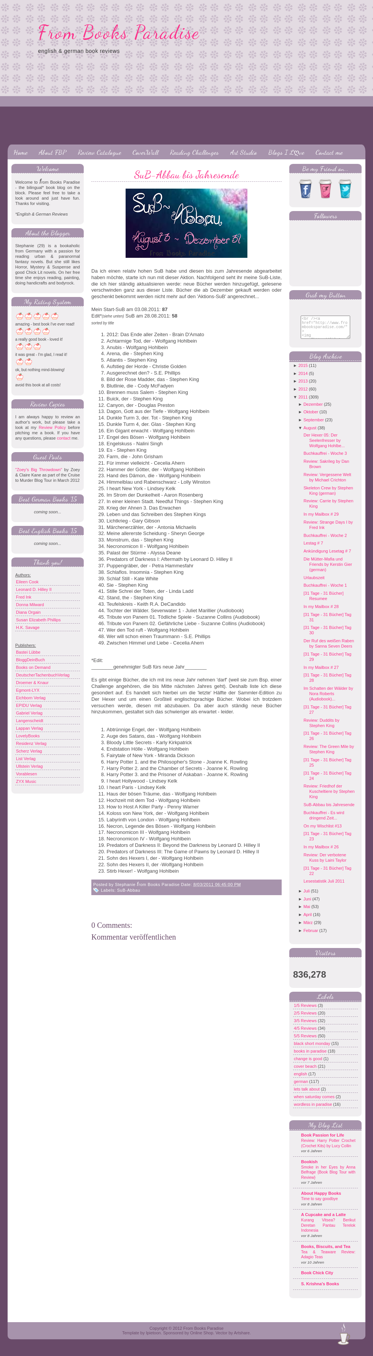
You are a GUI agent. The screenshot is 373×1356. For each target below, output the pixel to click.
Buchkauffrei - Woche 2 (325, 541)
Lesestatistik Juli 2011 (323, 886)
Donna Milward (30, 604)
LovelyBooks (28, 736)
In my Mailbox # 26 (320, 852)
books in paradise (311, 1056)
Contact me (329, 152)
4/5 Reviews (306, 1034)
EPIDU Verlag (29, 705)
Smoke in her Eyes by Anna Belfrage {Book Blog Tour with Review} (328, 1178)
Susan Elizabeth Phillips (38, 620)
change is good (309, 1064)
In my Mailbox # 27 (320, 673)
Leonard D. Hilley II (34, 589)
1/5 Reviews (306, 1011)
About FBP (52, 152)
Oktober (310, 417)
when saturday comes (315, 1102)
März (307, 928)
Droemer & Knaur (32, 682)
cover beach (306, 1072)
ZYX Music (26, 781)
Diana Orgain (28, 612)
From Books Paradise (119, 32)
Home (20, 152)
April (307, 920)
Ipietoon (153, 1338)
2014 (303, 379)
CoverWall (145, 152)
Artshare (242, 1338)
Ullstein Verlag (29, 766)
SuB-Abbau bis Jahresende (186, 174)
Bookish (309, 1167)
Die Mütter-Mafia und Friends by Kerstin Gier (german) (327, 570)
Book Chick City (317, 1278)
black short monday (312, 1049)
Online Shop (201, 1338)
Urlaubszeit (313, 583)
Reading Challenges (194, 152)
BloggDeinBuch (30, 659)
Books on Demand (33, 667)
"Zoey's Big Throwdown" (38, 469)
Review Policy (52, 427)
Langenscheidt (29, 720)
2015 (303, 371)
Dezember (313, 410)
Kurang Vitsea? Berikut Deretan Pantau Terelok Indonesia (328, 1231)
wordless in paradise (313, 1110)
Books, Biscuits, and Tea (325, 1252)
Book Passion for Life (322, 1140)
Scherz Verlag (29, 751)
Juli (306, 896)
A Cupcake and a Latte (323, 1220)
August (309, 433)
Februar (310, 936)
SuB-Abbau (128, 890)
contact (63, 438)
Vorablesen (26, 774)
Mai (306, 912)
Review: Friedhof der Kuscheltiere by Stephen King (328, 797)
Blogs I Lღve (286, 152)
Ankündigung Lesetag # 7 (327, 556)
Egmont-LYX (28, 690)
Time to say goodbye (319, 1204)
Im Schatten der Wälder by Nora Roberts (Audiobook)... (328, 699)
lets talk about (307, 1094)
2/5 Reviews (306, 1018)
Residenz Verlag (31, 743)
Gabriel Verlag (29, 713)
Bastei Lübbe (28, 652)
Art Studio (243, 152)
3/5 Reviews (306, 1026)
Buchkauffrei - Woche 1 (325, 591)
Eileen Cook (27, 582)
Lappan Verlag (29, 728)
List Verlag (25, 758)
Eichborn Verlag (31, 697)
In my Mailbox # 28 (320, 612)
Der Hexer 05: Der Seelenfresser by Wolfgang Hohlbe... (323, 446)
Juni (307, 904)
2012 (303, 394)
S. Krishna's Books (320, 1289)
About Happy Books (321, 1199)
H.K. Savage (28, 627)
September (313, 425)
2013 (303, 386)
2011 (303, 402)
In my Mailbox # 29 (320, 520)
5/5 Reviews (306, 1041)
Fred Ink (23, 597)
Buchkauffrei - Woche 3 (325, 459)
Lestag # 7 (313, 548)
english (301, 1079)
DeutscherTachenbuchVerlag (43, 675)
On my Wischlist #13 (322, 831)
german (301, 1087)
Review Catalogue (99, 152)
